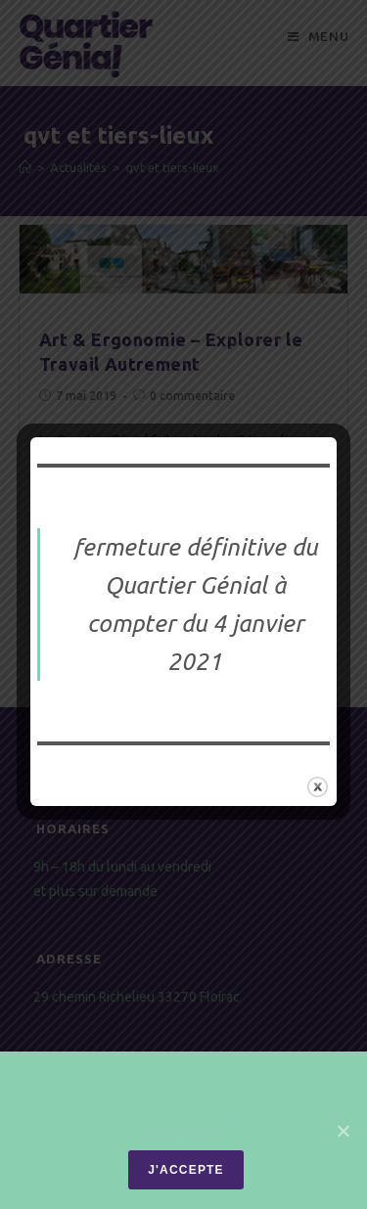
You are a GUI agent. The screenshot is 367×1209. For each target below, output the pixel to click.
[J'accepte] (342, 1131)
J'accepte (186, 1170)
